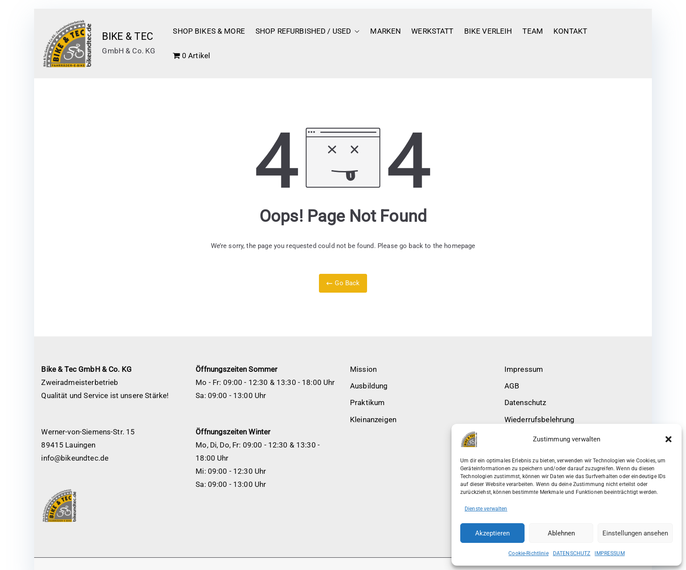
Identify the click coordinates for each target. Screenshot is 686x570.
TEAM (532, 31)
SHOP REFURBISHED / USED (308, 31)
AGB (511, 385)
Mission (363, 369)
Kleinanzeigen (373, 419)
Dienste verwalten (486, 509)
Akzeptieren (492, 533)
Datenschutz (525, 402)
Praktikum (367, 402)
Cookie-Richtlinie (528, 553)
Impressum (523, 369)
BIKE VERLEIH (488, 31)
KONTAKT (570, 31)
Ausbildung (369, 385)
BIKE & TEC (127, 36)
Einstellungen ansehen (635, 533)
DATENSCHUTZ (572, 553)
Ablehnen (561, 533)
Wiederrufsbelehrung (539, 419)
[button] (668, 439)
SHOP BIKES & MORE (209, 31)
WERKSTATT (432, 31)
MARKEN (385, 31)
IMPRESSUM (609, 553)
